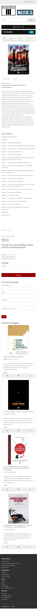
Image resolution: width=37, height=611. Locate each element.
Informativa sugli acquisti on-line (10, 563)
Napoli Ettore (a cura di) (11, 359)
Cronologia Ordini (6, 595)
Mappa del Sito (5, 577)
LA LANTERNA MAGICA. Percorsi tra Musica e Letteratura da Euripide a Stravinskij (16, 468)
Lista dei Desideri (6, 597)
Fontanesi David (10, 255)
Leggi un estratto (6, 230)
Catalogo (11, 38)
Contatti (3, 573)
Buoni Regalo (5, 586)
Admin (12, 606)
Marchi (3, 582)
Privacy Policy (5, 561)
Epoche (20, 38)
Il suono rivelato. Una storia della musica (18, 412)
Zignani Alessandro (10, 414)
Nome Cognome (6, 285)
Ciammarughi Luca (9, 529)
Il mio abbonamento (7, 588)
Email (2, 292)
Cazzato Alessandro (10, 472)
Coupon (3, 584)
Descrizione (6, 79)
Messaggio (4, 300)
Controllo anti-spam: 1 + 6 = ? (9, 309)
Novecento (30, 38)
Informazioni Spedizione (8, 565)
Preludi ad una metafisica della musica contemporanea (19, 40)
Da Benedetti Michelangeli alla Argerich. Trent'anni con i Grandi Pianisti (18, 526)
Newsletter (4, 599)
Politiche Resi (5, 567)
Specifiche (15, 79)
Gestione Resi (5, 575)
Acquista (18, 275)
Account (3, 593)
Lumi (8, 606)
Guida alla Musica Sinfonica (13, 357)
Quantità (3, 266)
